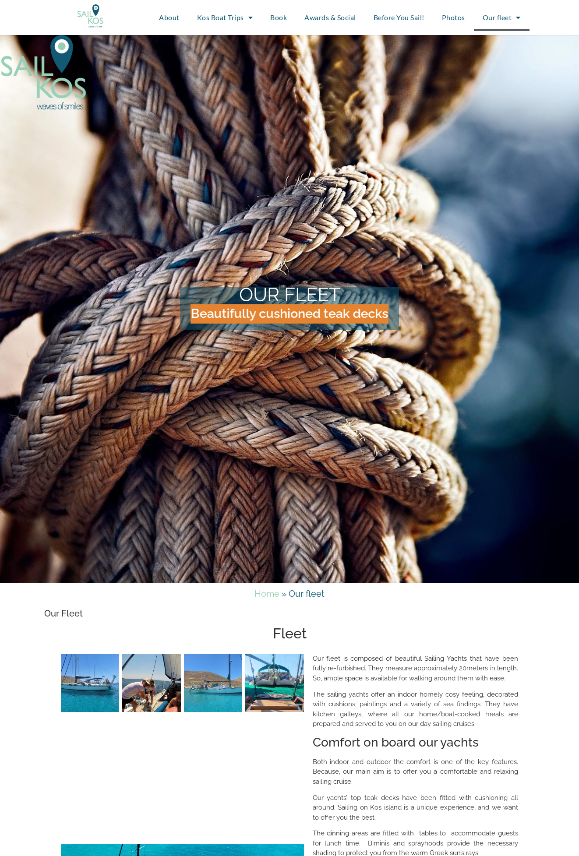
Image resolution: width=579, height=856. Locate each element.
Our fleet (502, 17)
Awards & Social (330, 17)
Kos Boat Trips (225, 17)
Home (266, 593)
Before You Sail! (399, 17)
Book (278, 17)
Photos (453, 17)
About (169, 17)
